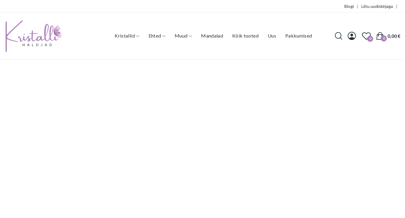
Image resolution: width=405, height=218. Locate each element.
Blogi (349, 6)
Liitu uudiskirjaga (377, 6)
